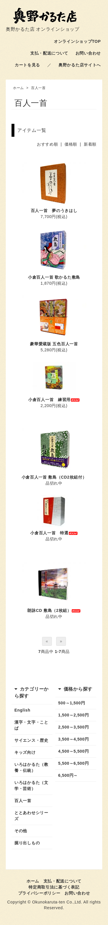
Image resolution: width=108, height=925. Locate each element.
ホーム (18, 88)
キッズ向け (25, 752)
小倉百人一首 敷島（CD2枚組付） (54, 477)
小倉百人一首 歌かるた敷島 (54, 277)
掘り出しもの (27, 843)
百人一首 (38, 88)
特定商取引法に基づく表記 (54, 887)
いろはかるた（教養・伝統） (31, 767)
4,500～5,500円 (73, 751)
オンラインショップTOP (77, 41)
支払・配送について (49, 53)
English (22, 710)
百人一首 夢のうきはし (54, 210)
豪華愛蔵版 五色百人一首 (54, 344)
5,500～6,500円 (73, 763)
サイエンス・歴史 (31, 740)
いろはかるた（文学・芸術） (31, 785)
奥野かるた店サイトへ (79, 65)
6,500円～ (68, 775)
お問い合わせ (88, 53)
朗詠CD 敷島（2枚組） (53, 610)
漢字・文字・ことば (31, 725)
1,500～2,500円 (73, 715)
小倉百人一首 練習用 (54, 399)
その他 (20, 830)
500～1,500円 (71, 703)
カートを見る (27, 65)
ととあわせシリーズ (31, 815)
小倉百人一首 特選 (53, 533)
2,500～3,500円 (73, 727)
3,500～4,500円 (73, 739)
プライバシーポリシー (39, 893)
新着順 (90, 144)
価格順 (71, 144)
